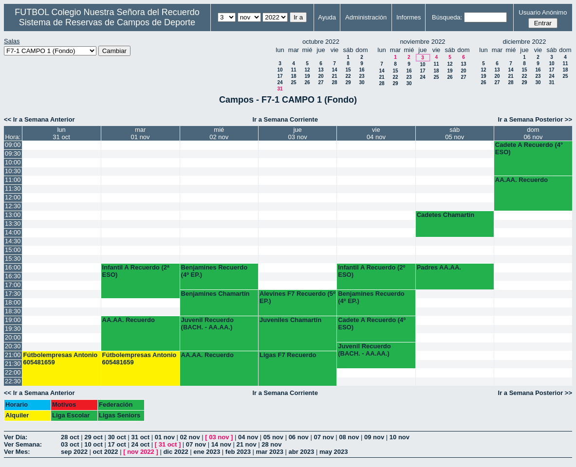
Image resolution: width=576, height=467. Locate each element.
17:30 (13, 293)
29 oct (93, 437)
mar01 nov (140, 133)
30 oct (117, 437)
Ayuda (327, 17)
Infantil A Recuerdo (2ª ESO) (135, 271)
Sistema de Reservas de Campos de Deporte (107, 22)
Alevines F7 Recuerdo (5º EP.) (297, 297)
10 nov (399, 437)
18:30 (13, 311)
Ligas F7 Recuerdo (288, 355)
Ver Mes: (17, 451)
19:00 (13, 319)
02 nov (190, 437)
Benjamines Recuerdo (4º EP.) (214, 271)
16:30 (13, 276)
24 (279, 82)
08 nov (349, 437)
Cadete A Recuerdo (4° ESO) (529, 148)
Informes (408, 17)
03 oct (70, 444)
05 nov (273, 437)
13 (320, 69)
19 (307, 76)
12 (307, 69)
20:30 (13, 346)
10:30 (13, 171)
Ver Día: (15, 437)
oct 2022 (105, 451)
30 (361, 82)
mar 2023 (269, 451)
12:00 (13, 197)
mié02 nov (218, 133)
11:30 (13, 188)
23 (361, 76)
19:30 (13, 328)
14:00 (13, 232)
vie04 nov (376, 133)
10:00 (13, 162)
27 (320, 82)
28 (334, 82)
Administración (366, 17)
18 (293, 76)
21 (334, 76)
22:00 (13, 372)
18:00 (13, 302)
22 (348, 76)
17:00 (13, 284)
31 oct (140, 437)
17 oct (117, 444)
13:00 (13, 214)
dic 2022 (175, 451)
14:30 (13, 241)
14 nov (221, 444)
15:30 (13, 258)
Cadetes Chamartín (445, 214)
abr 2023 (302, 451)
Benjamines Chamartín (215, 293)
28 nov (271, 444)
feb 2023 (238, 451)
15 (348, 69)
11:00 (13, 179)
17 (279, 76)
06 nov (299, 437)
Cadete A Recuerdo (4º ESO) (372, 323)
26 (307, 82)
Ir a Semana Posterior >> (535, 119)
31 (279, 88)
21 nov (246, 444)
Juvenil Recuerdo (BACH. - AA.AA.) (207, 323)
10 (279, 69)
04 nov (248, 437)
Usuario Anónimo (543, 12)
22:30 (13, 381)
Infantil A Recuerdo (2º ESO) (371, 271)
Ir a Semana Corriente (284, 119)
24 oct (140, 444)
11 (293, 69)
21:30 (13, 363)
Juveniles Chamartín (290, 319)
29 (348, 82)
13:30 (13, 223)
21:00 (13, 355)
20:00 (13, 337)
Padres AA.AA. (439, 267)
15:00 (13, 249)
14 (334, 69)
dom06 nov (532, 133)
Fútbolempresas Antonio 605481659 (60, 358)
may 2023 (333, 451)
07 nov (324, 437)
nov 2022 (140, 451)
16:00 (13, 267)
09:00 (13, 144)
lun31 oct (61, 133)
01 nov (165, 437)
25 (293, 82)
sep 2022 (74, 451)
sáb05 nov (454, 133)
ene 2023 (206, 451)
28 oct (70, 437)
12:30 (13, 206)
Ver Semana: (23, 444)
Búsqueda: (447, 17)
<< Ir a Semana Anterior (39, 119)
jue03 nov (297, 133)
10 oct (93, 444)
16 (361, 69)
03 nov (219, 437)
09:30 (13, 153)
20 (320, 76)
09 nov (374, 437)
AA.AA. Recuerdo (521, 179)
